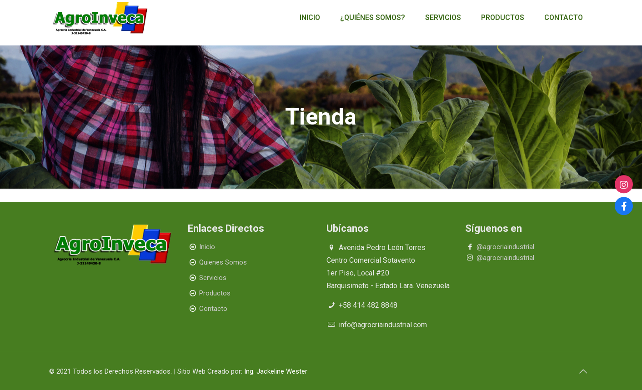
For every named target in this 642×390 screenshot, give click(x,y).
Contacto (213, 309)
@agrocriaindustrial (505, 247)
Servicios (212, 278)
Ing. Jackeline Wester (275, 371)
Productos (215, 293)
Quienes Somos (223, 262)
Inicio (207, 247)
